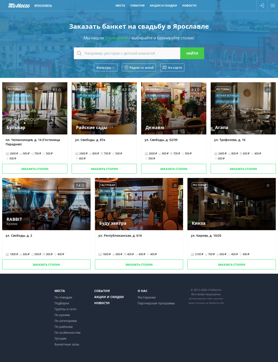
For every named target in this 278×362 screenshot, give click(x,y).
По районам (64, 327)
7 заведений (116, 37)
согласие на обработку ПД (209, 302)
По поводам (63, 297)
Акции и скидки (109, 297)
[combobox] (139, 53)
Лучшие (60, 338)
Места (60, 291)
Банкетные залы (67, 344)
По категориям (66, 321)
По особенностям (67, 332)
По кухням (62, 315)
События (102, 291)
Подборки (62, 303)
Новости (102, 303)
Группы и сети (65, 309)
